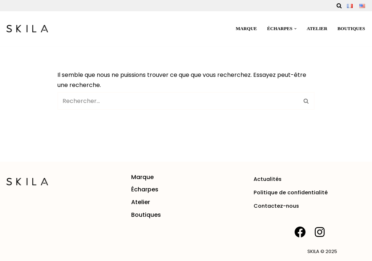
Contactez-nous (276, 206)
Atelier (317, 28)
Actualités (268, 179)
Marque (246, 28)
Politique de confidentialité (291, 192)
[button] (295, 29)
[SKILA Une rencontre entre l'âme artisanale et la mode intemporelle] (27, 29)
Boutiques (351, 28)
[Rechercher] (339, 5)
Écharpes (144, 189)
